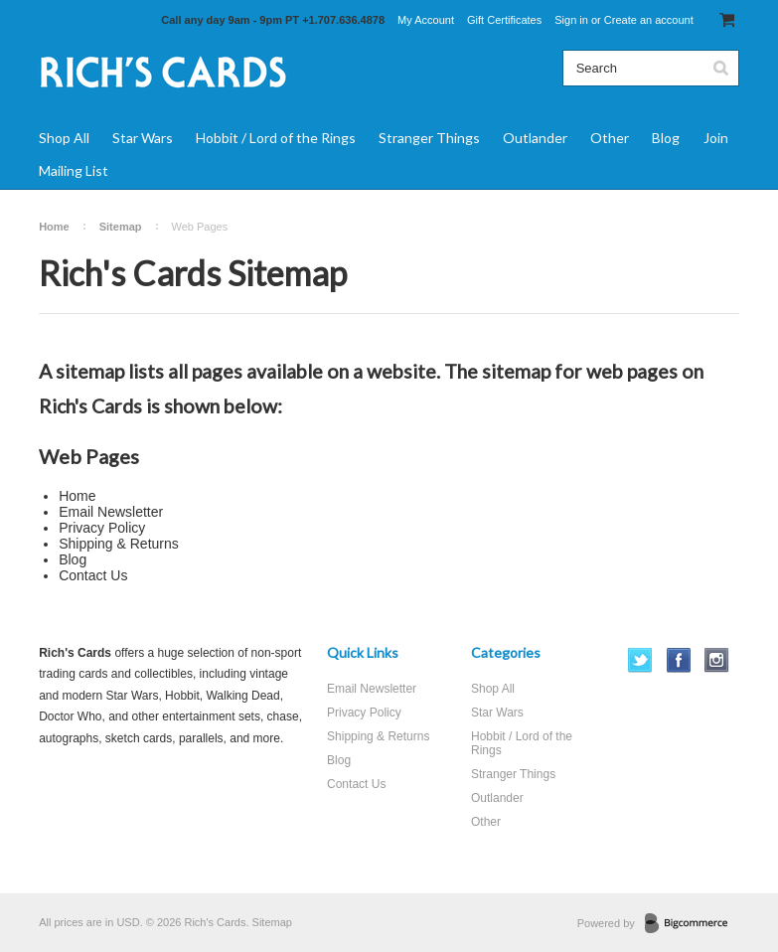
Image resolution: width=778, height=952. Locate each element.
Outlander (535, 137)
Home (54, 227)
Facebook (679, 660)
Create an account (649, 20)
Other (609, 137)
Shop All (64, 137)
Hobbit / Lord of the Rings (276, 137)
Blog (666, 137)
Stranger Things (429, 137)
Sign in (571, 20)
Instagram (716, 660)
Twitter (640, 660)
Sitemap (120, 227)
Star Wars (142, 137)
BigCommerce (692, 924)
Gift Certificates (504, 20)
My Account (425, 20)
